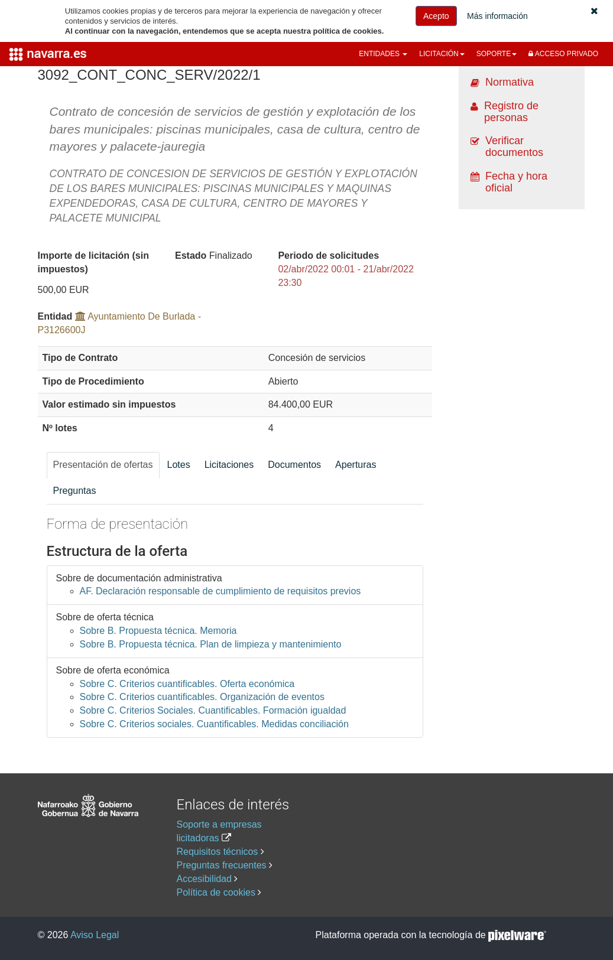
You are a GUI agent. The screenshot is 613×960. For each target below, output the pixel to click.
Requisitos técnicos (217, 852)
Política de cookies (216, 892)
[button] (594, 11)
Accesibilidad (204, 879)
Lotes (178, 465)
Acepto (436, 16)
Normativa (509, 82)
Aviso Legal (94, 935)
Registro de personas (511, 111)
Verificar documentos (514, 146)
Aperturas (355, 465)
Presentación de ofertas (103, 465)
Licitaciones (229, 465)
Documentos (294, 465)
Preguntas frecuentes (222, 865)
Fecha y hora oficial (516, 182)
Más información (497, 16)
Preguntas (74, 491)
